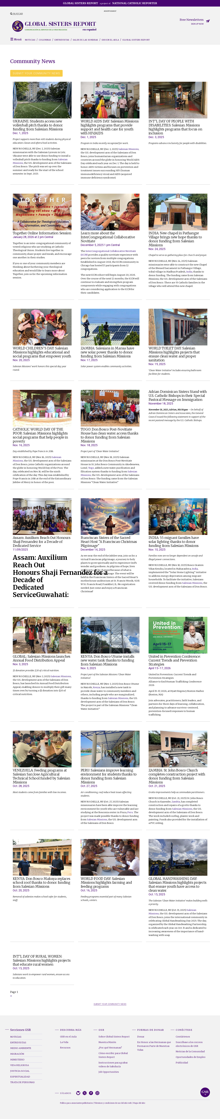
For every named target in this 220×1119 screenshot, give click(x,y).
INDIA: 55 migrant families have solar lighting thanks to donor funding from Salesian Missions (174, 542)
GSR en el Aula (110, 40)
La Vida (64, 1042)
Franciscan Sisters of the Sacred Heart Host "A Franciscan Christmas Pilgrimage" (109, 542)
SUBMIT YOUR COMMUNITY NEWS (110, 1004)
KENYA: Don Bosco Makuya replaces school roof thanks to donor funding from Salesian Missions (41, 883)
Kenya (96, 687)
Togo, (91, 467)
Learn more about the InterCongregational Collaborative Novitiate (108, 237)
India (189, 271)
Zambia (176, 801)
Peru (130, 812)
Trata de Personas (22, 1082)
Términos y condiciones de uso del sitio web (112, 1103)
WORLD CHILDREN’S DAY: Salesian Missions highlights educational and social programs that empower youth (42, 352)
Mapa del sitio (139, 1103)
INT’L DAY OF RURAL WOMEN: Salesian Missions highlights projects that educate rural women (42, 960)
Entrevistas (61, 40)
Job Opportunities (109, 1071)
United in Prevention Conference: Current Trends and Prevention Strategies (175, 660)
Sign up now (197, 24)
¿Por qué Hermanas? (110, 1047)
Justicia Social (20, 1071)
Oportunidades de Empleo (190, 1057)
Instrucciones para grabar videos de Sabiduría (113, 1064)
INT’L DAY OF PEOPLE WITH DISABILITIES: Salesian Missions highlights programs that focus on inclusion (175, 127)
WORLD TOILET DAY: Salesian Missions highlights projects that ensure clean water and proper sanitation (174, 354)
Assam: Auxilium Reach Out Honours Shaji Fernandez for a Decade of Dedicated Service (41, 542)
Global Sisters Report (136, 40)
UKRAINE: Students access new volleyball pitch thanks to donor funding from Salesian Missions (38, 125)
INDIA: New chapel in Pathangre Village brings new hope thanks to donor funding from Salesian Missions (175, 239)
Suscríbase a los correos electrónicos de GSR (189, 1044)
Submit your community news (36, 73)
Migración (17, 1053)
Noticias (30, 40)
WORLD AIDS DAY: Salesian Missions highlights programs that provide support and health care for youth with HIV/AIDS (110, 127)
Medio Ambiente (20, 1048)
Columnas (45, 40)
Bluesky (78, 1093)
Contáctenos (183, 1036)
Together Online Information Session (42, 233)
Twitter (85, 1093)
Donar (140, 1036)
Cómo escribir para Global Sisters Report (113, 1055)
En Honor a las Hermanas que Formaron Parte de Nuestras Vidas (154, 1046)
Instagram (97, 1093)
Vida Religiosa (19, 1065)
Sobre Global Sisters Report (114, 1036)
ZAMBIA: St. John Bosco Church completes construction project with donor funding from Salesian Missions (177, 776)
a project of (110, 3)
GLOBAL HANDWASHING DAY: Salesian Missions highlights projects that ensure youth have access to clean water (177, 885)
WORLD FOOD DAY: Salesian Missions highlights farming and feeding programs (106, 883)
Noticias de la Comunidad (190, 1051)
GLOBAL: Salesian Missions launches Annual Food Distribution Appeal (41, 658)
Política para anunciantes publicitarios (76, 1103)
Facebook (91, 1093)
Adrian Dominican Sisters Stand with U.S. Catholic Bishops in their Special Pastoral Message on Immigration (178, 396)
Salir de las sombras (85, 40)
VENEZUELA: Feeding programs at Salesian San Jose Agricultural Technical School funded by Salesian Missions (41, 776)
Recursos (65, 1047)
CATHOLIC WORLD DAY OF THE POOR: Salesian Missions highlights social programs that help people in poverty (40, 435)
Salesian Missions (128, 149)
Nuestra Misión (107, 1042)
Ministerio (17, 1059)
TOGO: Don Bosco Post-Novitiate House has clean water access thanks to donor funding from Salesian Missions (109, 435)
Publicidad (182, 1062)
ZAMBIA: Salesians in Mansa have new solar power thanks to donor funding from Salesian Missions (107, 352)
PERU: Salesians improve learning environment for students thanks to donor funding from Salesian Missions (109, 776)
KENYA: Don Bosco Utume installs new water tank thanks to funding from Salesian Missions (107, 660)
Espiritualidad (20, 1076)
